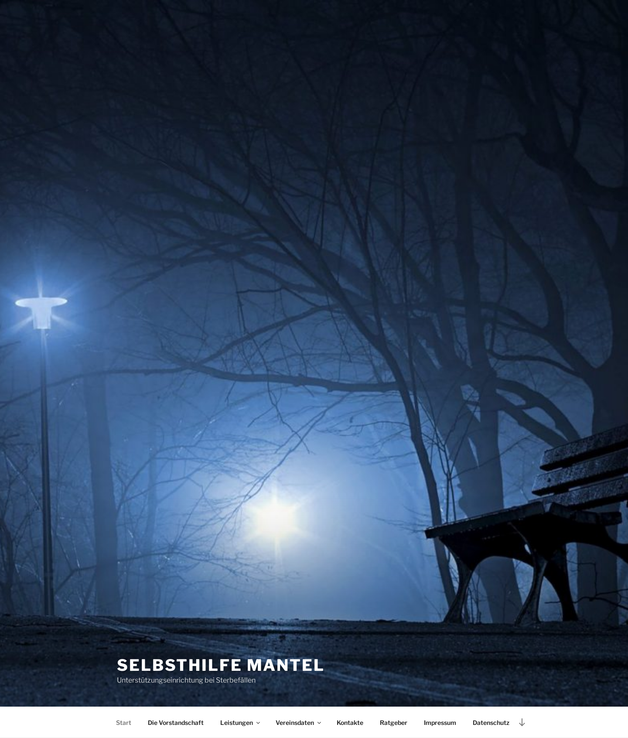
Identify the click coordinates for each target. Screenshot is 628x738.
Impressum (440, 722)
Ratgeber (393, 722)
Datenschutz (491, 722)
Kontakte (350, 722)
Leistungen (240, 722)
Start (123, 722)
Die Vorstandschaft (176, 722)
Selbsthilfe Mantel (221, 665)
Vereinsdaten (299, 722)
